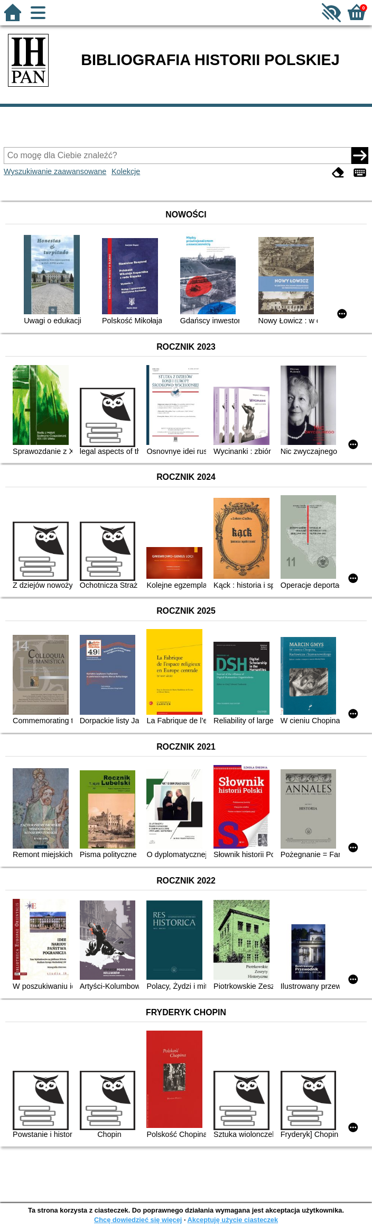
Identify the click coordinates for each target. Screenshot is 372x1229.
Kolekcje (125, 171)
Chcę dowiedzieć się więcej (138, 1220)
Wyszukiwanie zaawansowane (55, 171)
